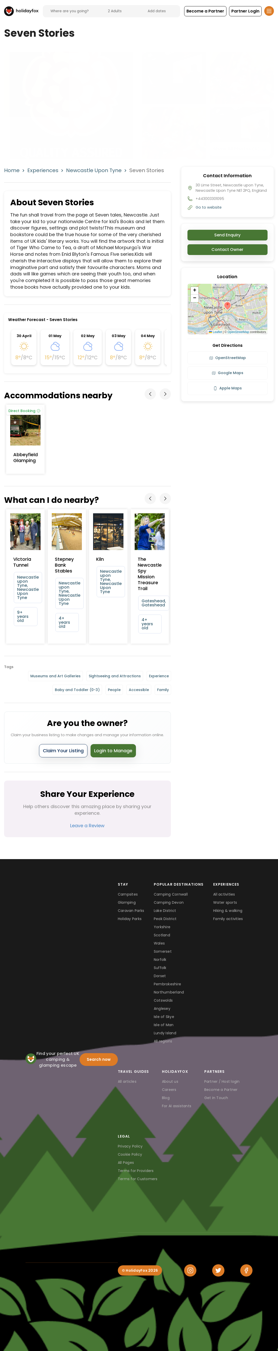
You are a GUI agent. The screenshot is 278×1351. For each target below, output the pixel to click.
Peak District (165, 918)
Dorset (160, 975)
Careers (169, 1089)
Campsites (128, 894)
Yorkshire (162, 926)
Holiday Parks (130, 918)
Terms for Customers (138, 1178)
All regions (163, 1041)
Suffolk (160, 967)
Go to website (209, 207)
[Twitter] (218, 1270)
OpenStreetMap (238, 332)
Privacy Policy (130, 1146)
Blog (166, 1097)
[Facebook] (246, 1270)
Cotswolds (163, 1000)
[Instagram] (190, 1270)
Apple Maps (227, 388)
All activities (224, 894)
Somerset (163, 951)
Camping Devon (169, 902)
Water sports (225, 902)
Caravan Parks (131, 910)
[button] (205, 11)
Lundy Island (165, 1033)
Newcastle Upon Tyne (94, 170)
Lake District (165, 910)
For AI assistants (176, 1105)
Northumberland (169, 992)
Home (12, 170)
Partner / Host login (222, 1081)
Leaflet (215, 332)
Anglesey (162, 1008)
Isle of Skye (164, 1016)
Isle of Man (164, 1024)
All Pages (126, 1162)
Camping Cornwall (171, 894)
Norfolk (160, 959)
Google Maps (227, 372)
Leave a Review (87, 825)
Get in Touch (216, 1097)
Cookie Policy (130, 1154)
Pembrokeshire (167, 984)
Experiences (42, 170)
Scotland (162, 935)
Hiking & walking (227, 910)
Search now (99, 1059)
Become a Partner (221, 1089)
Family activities (228, 918)
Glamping (127, 902)
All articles (127, 1081)
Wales (159, 943)
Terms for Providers (136, 1170)
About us (170, 1081)
